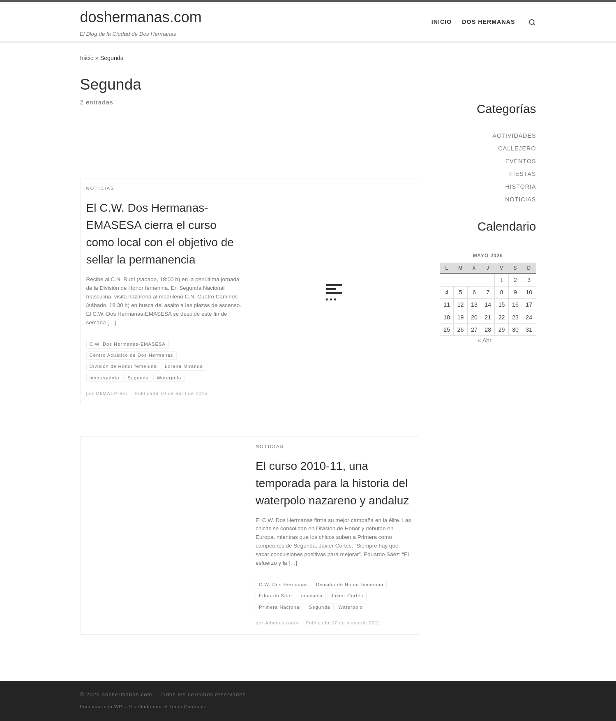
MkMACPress (112, 393)
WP (118, 706)
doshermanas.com (127, 694)
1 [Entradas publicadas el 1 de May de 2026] (501, 280)
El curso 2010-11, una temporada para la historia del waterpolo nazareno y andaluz (332, 483)
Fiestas (522, 174)
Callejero (517, 148)
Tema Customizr (188, 706)
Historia (520, 186)
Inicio (87, 58)
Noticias (520, 199)
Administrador (282, 622)
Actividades (514, 135)
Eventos (520, 161)
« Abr (484, 340)
